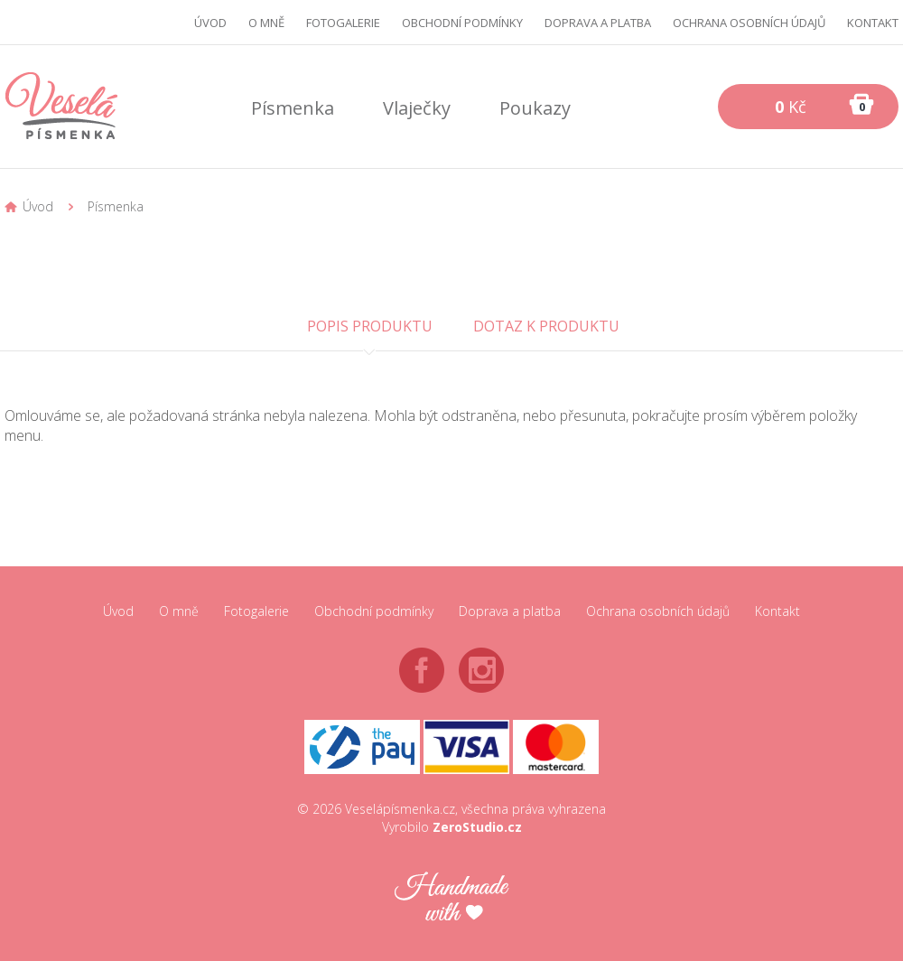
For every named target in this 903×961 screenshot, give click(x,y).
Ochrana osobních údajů (749, 22)
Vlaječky (417, 108)
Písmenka (292, 108)
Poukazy (535, 108)
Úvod (210, 22)
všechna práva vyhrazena (533, 808)
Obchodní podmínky (462, 22)
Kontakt (872, 22)
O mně (266, 22)
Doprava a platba (598, 22)
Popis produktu (370, 326)
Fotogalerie (343, 22)
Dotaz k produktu (546, 326)
